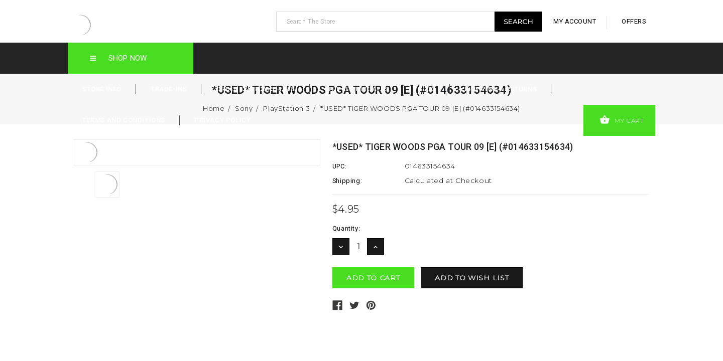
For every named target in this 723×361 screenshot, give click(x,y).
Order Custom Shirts (255, 89)
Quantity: (346, 228)
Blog (426, 89)
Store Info (102, 89)
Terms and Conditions (123, 120)
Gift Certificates (356, 89)
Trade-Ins (169, 89)
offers (634, 21)
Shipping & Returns (500, 89)
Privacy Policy (222, 120)
